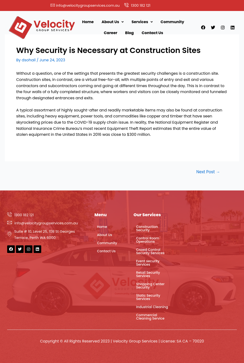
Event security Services (147, 263)
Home (88, 22)
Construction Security (147, 228)
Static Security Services (148, 297)
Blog (129, 33)
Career (110, 33)
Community (172, 22)
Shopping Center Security (150, 286)
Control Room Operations (147, 240)
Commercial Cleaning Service (150, 317)
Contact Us (152, 33)
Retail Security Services (148, 274)
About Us (113, 22)
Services (142, 22)
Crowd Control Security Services (150, 251)
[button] (112, 21)
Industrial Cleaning (152, 307)
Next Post (208, 172)
